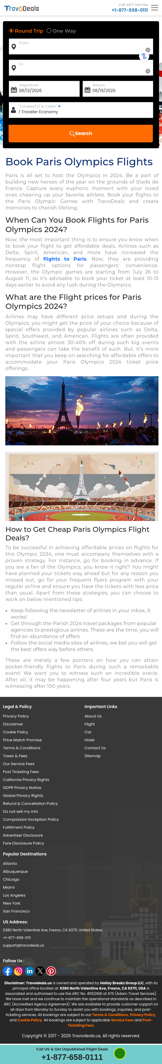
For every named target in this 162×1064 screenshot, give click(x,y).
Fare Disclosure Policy (23, 843)
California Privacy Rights (26, 779)
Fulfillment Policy (19, 827)
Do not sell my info (20, 811)
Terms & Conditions (21, 748)
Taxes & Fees (15, 756)
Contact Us (95, 748)
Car (88, 732)
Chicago (11, 879)
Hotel (89, 740)
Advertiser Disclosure (23, 835)
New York (11, 903)
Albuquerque (15, 871)
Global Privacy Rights (23, 795)
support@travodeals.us (23, 945)
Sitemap (93, 756)
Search (80, 133)
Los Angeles (14, 895)
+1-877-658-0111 (130, 10)
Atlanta (10, 863)
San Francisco (16, 911)
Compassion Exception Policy (31, 819)
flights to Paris (64, 259)
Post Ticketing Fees (21, 772)
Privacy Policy (16, 716)
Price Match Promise (22, 740)
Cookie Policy (15, 732)
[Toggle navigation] (154, 7)
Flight (90, 724)
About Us (93, 716)
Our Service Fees (19, 764)
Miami (9, 887)
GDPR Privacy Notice (22, 787)
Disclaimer (13, 724)
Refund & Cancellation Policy (30, 803)
